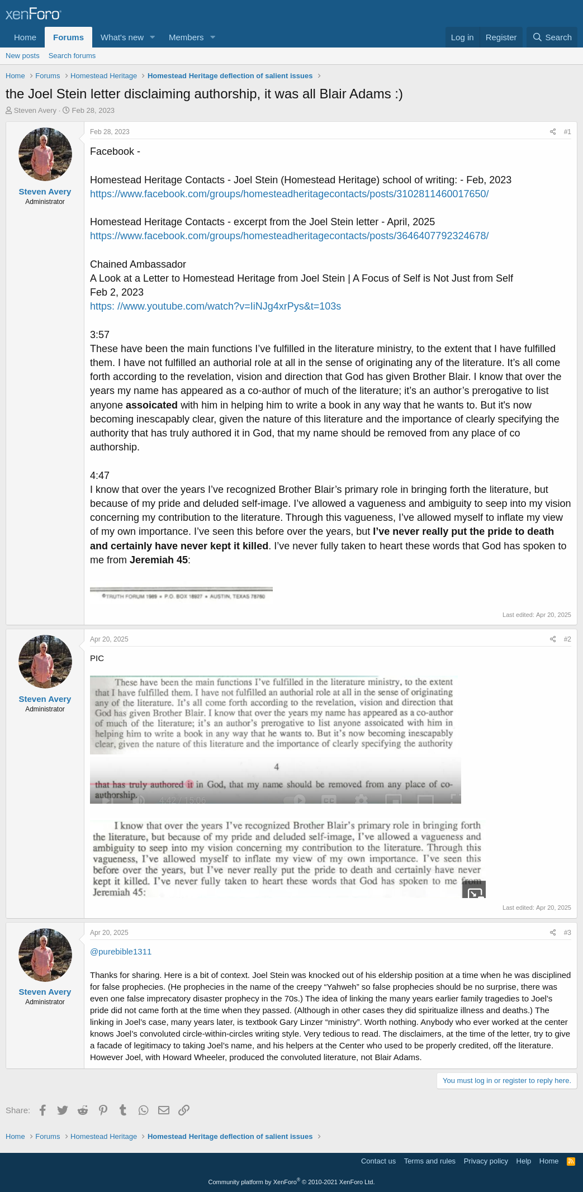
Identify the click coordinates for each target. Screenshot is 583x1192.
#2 (567, 639)
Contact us (378, 1161)
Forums (68, 37)
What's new (122, 37)
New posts (23, 55)
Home (25, 37)
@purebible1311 (120, 951)
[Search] (552, 37)
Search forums (72, 55)
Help (524, 1161)
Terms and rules (430, 1161)
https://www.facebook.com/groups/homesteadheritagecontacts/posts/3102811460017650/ (289, 194)
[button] (152, 37)
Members (186, 37)
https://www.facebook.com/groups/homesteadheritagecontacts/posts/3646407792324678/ (289, 235)
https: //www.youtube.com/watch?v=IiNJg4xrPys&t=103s (215, 306)
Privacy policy (486, 1161)
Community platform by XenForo (291, 1182)
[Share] (553, 132)
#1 (567, 132)
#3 (567, 933)
